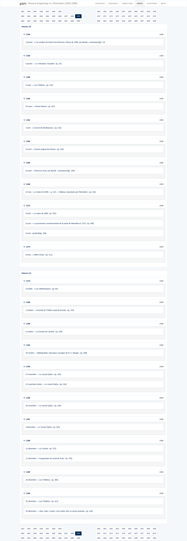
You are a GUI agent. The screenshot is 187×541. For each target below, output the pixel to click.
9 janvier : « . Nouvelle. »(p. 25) (44, 64)
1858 (148, 11)
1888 (72, 21)
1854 (123, 11)
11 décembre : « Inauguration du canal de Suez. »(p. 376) (49, 458)
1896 (136, 21)
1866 (60, 16)
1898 (148, 21)
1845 (35, 11)
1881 (29, 21)
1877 (142, 16)
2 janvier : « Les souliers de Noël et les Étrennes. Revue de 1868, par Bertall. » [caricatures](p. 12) (65, 42)
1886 (60, 21)
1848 (53, 11)
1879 (154, 16)
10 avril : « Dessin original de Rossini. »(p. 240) (45, 149)
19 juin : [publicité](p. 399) (36, 233)
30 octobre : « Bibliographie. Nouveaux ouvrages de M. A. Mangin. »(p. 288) (56, 353)
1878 (148, 16)
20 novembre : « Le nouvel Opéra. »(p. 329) (43, 406)
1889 (78, 21)
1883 (41, 21)
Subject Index (127, 3)
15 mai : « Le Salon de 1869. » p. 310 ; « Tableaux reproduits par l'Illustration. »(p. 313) (61, 192)
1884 (47, 21)
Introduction (100, 3)
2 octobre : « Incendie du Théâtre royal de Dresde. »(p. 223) (50, 310)
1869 (78, 16)
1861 (29, 16)
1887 (66, 21)
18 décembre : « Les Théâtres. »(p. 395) (42, 480)
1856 (136, 11)
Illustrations (113, 3)
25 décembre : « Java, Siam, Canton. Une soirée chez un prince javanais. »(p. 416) (59, 511)
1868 (72, 16)
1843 (22, 11)
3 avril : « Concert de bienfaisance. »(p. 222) (44, 128)
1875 (129, 16)
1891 (105, 21)
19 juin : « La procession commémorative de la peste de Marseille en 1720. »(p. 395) (60, 223)
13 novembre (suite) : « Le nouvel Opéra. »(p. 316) (46, 384)
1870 (98, 16)
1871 (105, 16)
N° (27, 34)
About (163, 3)
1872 (111, 16)
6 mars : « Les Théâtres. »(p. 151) (39, 85)
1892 (111, 21)
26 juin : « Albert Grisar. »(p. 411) (39, 255)
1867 (66, 16)
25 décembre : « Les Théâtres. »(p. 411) (42, 501)
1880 (22, 21)
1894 (123, 21)
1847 (47, 11)
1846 (41, 11)
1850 (98, 11)
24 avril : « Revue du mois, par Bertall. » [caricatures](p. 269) (50, 171)
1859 (154, 11)
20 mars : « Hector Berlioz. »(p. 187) (40, 106)
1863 (41, 16)
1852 (111, 11)
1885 (53, 21)
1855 (129, 11)
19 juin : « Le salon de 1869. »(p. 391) (41, 213)
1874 (123, 16)
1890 (98, 21)
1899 (154, 21)
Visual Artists (152, 3)
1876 (136, 16)
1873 (117, 16)
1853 (117, 11)
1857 (142, 11)
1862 (35, 16)
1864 (47, 16)
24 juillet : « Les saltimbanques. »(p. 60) (42, 289)
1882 (35, 21)
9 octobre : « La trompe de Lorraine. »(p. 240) (44, 332)
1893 (117, 21)
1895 (129, 21)
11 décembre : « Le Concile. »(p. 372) (41, 448)
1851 (105, 11)
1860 (22, 16)
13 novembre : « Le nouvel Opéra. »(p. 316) (43, 374)
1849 (60, 11)
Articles (140, 3)
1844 (29, 11)
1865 (53, 16)
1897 (142, 21)
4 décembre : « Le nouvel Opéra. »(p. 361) (43, 427)
